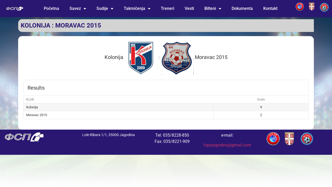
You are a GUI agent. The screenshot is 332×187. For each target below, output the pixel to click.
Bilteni (212, 8)
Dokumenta (242, 8)
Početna (51, 8)
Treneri (167, 8)
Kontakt (270, 8)
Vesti (189, 8)
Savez (78, 8)
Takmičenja (137, 8)
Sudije (104, 8)
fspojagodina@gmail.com (227, 145)
